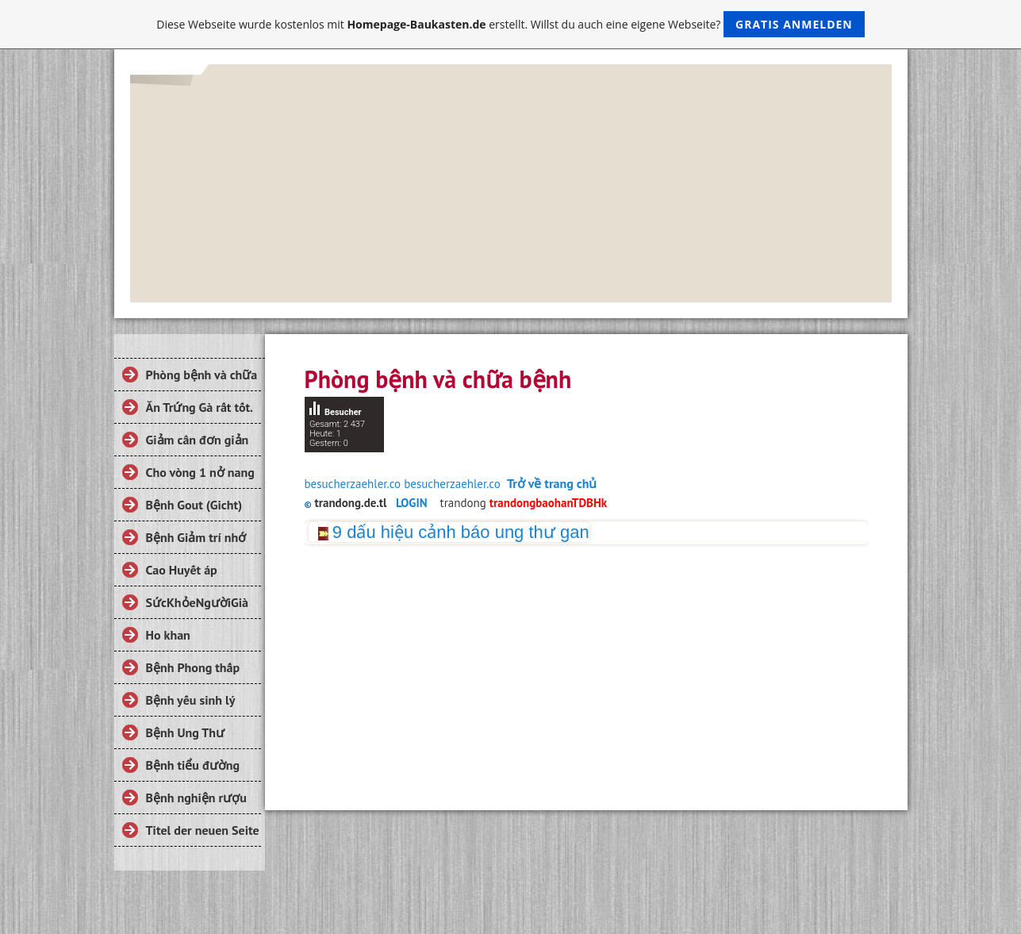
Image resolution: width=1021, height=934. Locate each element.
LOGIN (412, 502)
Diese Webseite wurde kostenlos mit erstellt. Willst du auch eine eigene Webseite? (510, 24)
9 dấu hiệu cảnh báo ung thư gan (460, 532)
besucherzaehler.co (353, 483)
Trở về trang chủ (552, 483)
